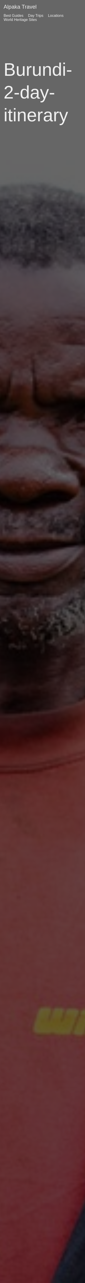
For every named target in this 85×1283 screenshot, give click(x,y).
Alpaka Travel (20, 7)
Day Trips (36, 16)
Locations (56, 16)
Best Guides (13, 16)
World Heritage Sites (20, 20)
